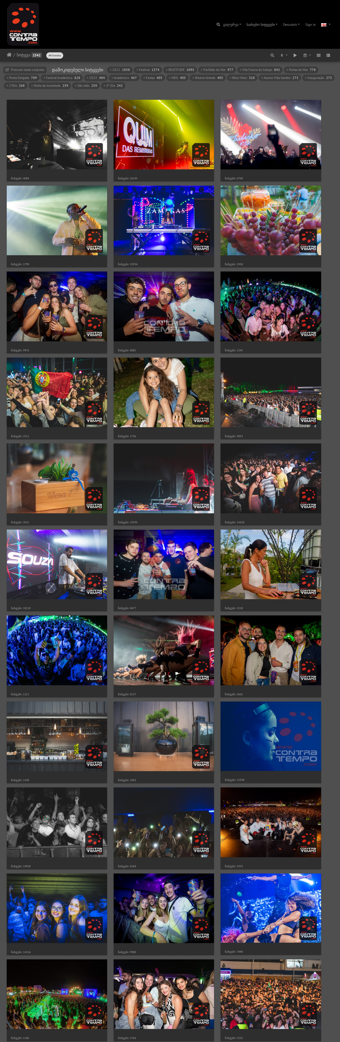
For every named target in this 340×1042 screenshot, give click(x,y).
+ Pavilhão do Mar (217, 70)
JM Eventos (55, 55)
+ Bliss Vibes (242, 78)
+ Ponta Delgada (22, 78)
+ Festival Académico (61, 78)
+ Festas (152, 78)
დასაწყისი (9, 55)
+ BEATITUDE (180, 70)
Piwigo (177, 1033)
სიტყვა (23, 55)
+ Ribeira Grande (207, 78)
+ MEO (177, 78)
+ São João (86, 85)
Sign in (310, 24)
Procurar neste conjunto (24, 70)
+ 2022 (120, 70)
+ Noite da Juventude (49, 85)
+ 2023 (96, 78)
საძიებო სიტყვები (261, 24)
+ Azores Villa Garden (279, 78)
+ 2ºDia (16, 85)
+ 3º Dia (113, 85)
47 (192, 1016)
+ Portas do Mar (301, 70)
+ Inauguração (318, 78)
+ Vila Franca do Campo (260, 70)
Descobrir (290, 24)
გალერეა (231, 24)
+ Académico (124, 78)
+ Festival (147, 70)
